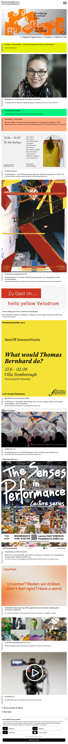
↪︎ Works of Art (60, 37)
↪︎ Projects (47, 37)
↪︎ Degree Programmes (31, 37)
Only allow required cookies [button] (34, 736)
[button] (17, 728)
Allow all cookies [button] (34, 740)
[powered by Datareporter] (65, 720)
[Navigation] (65, 3)
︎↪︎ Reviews (6, 712)
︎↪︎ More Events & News (12, 708)
